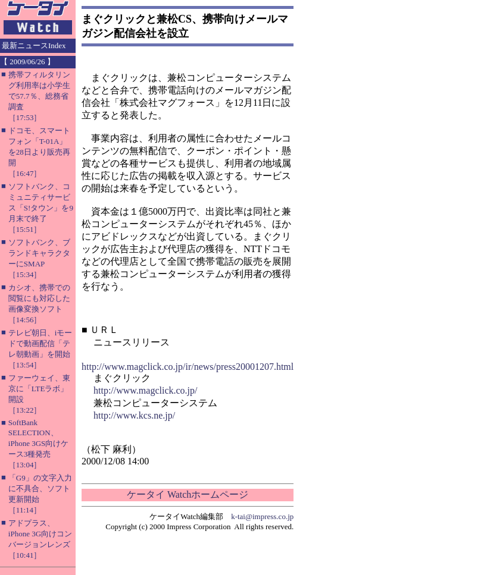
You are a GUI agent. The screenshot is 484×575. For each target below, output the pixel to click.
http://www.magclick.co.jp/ (145, 390)
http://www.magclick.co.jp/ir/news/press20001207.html (187, 367)
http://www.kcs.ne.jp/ (134, 415)
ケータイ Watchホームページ (187, 494)
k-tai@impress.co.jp (262, 516)
